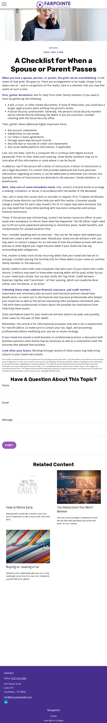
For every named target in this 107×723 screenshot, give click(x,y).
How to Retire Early (19, 507)
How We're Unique (53, 720)
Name (5, 385)
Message (7, 419)
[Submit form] (9, 445)
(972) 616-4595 (18, 678)
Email (5, 402)
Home (53, 716)
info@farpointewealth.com (18, 697)
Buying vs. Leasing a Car (22, 567)
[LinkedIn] (6, 702)
